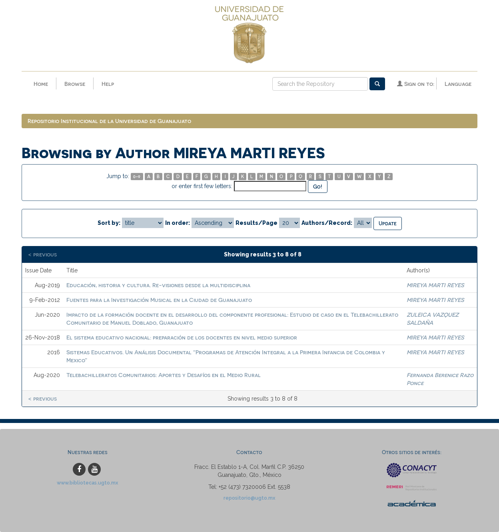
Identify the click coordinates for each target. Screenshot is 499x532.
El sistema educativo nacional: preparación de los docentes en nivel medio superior (181, 337)
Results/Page (256, 223)
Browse (74, 83)
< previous (42, 254)
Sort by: (109, 223)
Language (458, 83)
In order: (177, 223)
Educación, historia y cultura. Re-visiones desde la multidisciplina (158, 285)
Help (108, 83)
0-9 (136, 176)
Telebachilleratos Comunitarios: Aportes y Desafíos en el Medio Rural (163, 374)
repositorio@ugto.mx (249, 498)
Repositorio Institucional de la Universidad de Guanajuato (109, 120)
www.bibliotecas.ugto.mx (87, 483)
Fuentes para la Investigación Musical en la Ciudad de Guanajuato (159, 299)
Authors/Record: (326, 223)
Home (41, 83)
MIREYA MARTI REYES (435, 285)
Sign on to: (415, 83)
